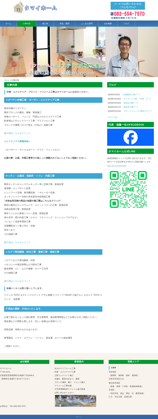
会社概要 (108, 23)
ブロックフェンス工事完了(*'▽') (137, 111)
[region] (79, 52)
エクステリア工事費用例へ (17, 141)
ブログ (126, 23)
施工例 (45, 23)
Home (79, 417)
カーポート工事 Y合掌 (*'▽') (137, 99)
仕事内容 (27, 23)
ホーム (8, 23)
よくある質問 (87, 23)
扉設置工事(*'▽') (131, 107)
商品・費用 (64, 23)
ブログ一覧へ (113, 117)
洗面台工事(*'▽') (131, 103)
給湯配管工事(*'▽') (132, 94)
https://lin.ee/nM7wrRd (116, 166)
